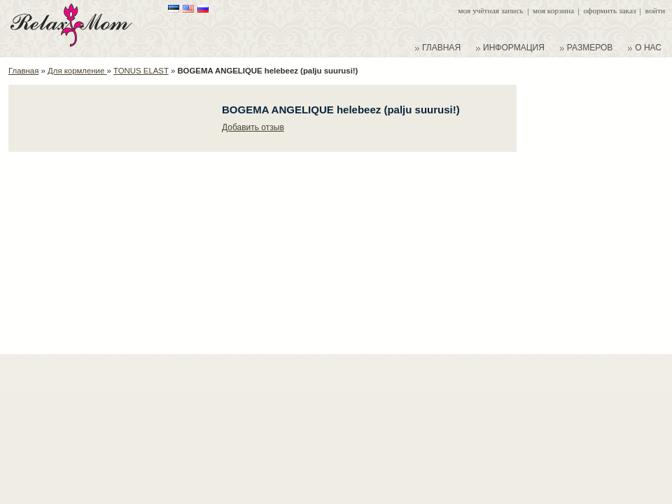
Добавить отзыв (253, 127)
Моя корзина (553, 10)
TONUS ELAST (141, 70)
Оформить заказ (609, 10)
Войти (655, 10)
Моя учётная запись (490, 10)
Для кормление (77, 70)
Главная (23, 70)
